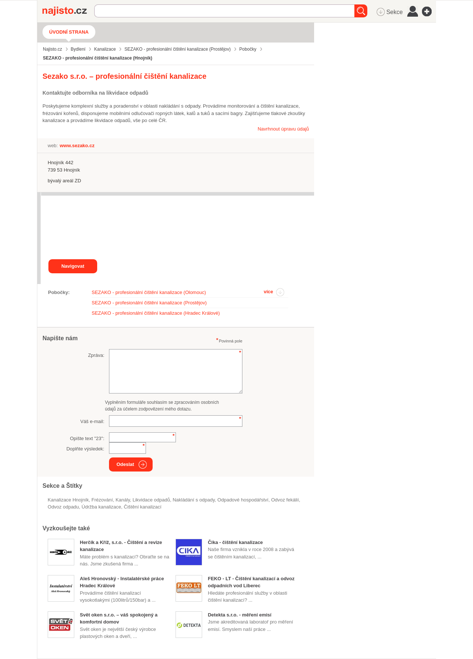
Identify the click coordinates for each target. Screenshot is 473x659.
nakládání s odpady (194, 500)
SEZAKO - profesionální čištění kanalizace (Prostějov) (149, 302)
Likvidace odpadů (151, 500)
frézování (102, 500)
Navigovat (72, 266)
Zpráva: (96, 355)
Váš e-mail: (92, 421)
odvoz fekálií (285, 500)
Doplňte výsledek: (86, 449)
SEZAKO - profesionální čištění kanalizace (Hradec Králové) (156, 313)
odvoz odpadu (63, 507)
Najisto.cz (68, 11)
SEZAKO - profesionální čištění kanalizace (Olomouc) (149, 292)
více (268, 291)
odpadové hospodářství (242, 500)
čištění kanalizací (142, 507)
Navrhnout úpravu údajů (283, 129)
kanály (123, 500)
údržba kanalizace (101, 507)
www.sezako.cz (76, 145)
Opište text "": (87, 438)
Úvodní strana (69, 32)
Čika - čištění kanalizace (235, 542)
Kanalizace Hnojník (68, 500)
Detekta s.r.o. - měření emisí (239, 615)
